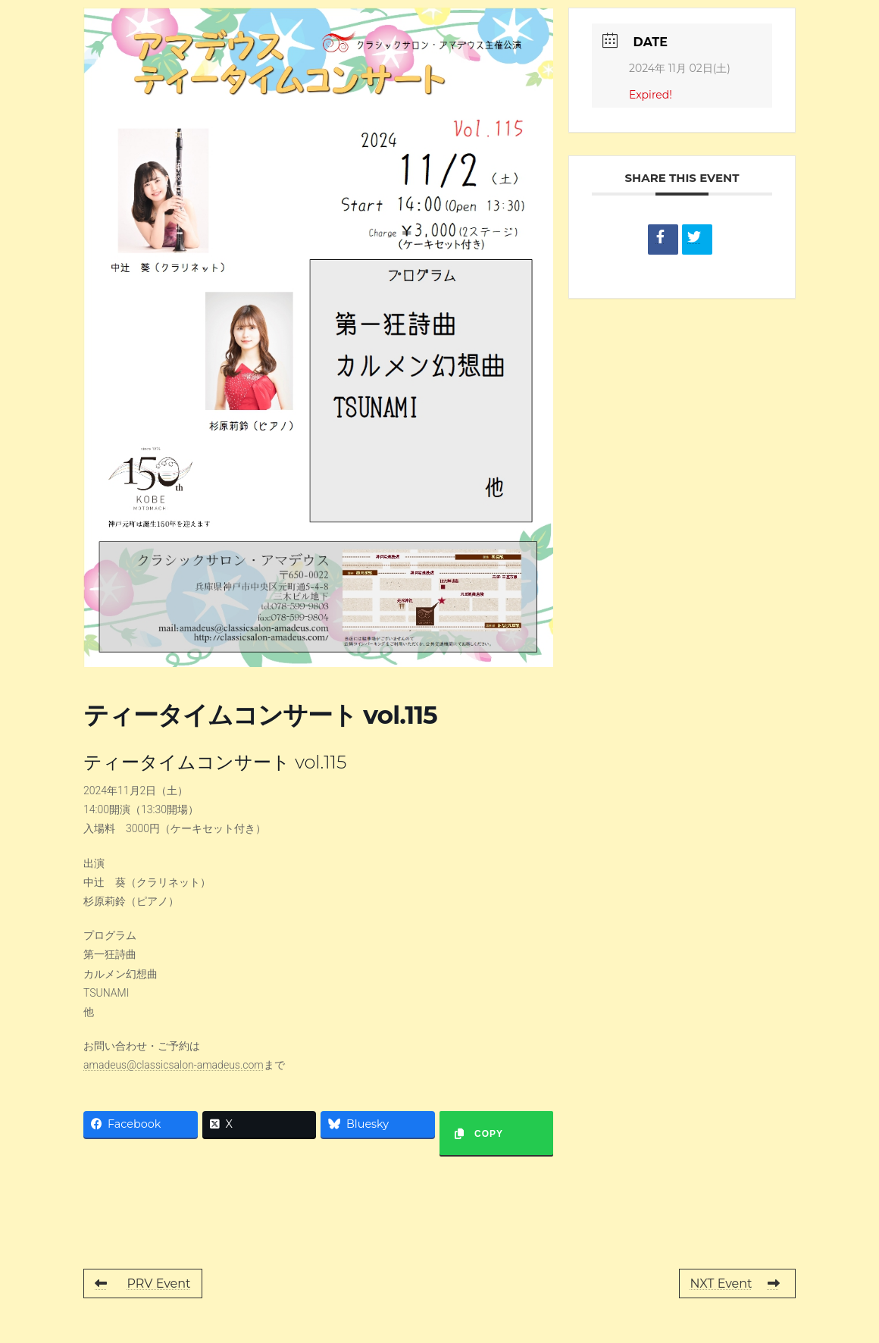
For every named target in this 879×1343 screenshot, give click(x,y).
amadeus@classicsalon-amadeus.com (173, 1065)
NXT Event (735, 1283)
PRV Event (143, 1283)
